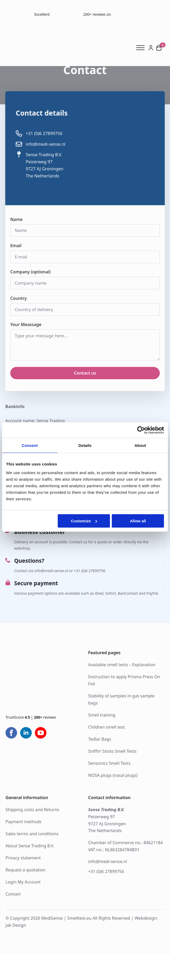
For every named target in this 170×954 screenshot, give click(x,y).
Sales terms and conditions (32, 834)
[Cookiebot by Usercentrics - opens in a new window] (141, 430)
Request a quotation (25, 870)
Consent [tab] (30, 445)
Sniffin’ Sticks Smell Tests (112, 751)
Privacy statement (23, 858)
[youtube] (40, 733)
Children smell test (106, 727)
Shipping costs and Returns (32, 809)
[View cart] (159, 47)
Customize (84, 521)
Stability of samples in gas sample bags (121, 699)
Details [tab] (85, 445)
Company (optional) (30, 272)
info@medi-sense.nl (107, 862)
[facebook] (11, 733)
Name (18, 219)
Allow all (138, 521)
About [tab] (140, 445)
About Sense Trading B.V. (30, 846)
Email (17, 245)
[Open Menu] (142, 48)
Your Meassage (27, 324)
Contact (13, 894)
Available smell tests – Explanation (122, 665)
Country (20, 298)
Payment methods (23, 822)
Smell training (101, 715)
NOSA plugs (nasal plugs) (112, 775)
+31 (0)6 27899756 (106, 871)
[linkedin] (26, 733)
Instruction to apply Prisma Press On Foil (124, 680)
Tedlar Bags (99, 739)
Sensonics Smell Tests (109, 763)
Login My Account (23, 882)
